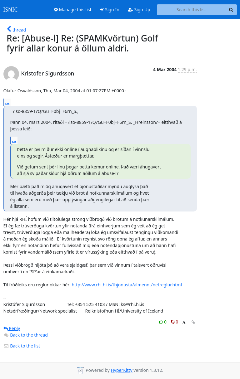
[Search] (231, 9)
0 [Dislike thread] (174, 322)
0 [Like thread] (163, 322)
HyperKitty (121, 370)
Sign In (109, 9)
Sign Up (139, 9)
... (7, 102)
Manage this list (73, 9)
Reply (11, 328)
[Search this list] (191, 9)
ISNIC (10, 9)
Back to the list (21, 346)
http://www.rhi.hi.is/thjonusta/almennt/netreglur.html (127, 285)
